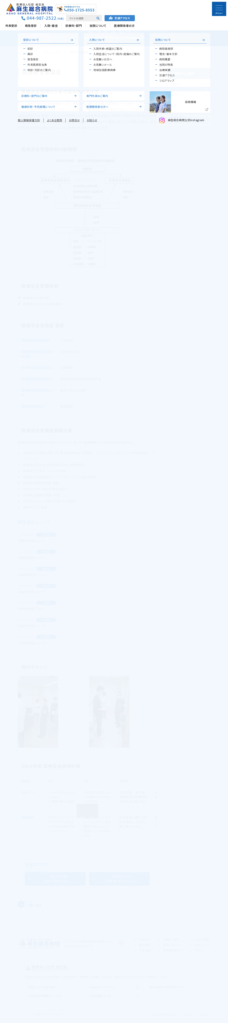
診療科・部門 (73, 25)
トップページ (25, 52)
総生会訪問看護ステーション (46, 996)
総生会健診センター (101, 996)
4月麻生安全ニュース (31, 626)
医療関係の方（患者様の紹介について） (122, 878)
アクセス (122, 18)
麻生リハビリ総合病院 (42, 987)
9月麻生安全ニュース (31, 592)
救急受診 (31, 25)
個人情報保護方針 (164, 1014)
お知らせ (205, 1014)
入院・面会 (51, 25)
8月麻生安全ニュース (31, 609)
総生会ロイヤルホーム (102, 987)
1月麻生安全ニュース (31, 557)
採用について (202, 945)
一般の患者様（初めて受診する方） (57, 878)
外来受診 (11, 25)
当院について (97, 25)
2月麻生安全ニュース (31, 540)
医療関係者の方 (124, 25)
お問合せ (187, 1014)
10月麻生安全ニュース (32, 575)
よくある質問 (201, 939)
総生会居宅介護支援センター (167, 987)
